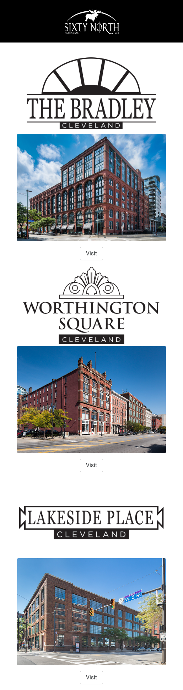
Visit (91, 253)
